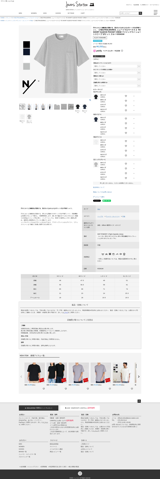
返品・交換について (87, 451)
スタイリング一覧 (24, 457)
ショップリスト (34, 466)
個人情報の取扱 (74, 466)
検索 (140, 13)
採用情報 (44, 466)
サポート (84, 440)
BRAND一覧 (23, 451)
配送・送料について (87, 446)
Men (98, 209)
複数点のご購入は (98, 76)
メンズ (7, 20)
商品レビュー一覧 (55, 451)
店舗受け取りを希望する (100, 82)
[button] (21, 376)
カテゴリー (22, 440)
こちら (66, 312)
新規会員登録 (54, 444)
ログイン (129, 5)
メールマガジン (155, 5)
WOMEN (34, 13)
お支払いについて (86, 449)
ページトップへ (139, 401)
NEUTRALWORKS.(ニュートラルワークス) (26, 17)
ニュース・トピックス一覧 (27, 454)
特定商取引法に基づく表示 (57, 466)
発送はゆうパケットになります (102, 63)
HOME (2, 17)
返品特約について (98, 187)
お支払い (22, 414)
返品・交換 (84, 414)
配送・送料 (53, 414)
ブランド (8, 17)
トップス (13, 20)
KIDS (45, 13)
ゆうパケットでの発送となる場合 (103, 69)
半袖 (31, 20)
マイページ (53, 440)
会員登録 (136, 5)
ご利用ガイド (144, 5)
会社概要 (23, 466)
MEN (20, 13)
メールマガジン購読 (56, 449)
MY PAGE (71, 13)
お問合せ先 (115, 414)
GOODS (58, 13)
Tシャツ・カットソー (23, 20)
